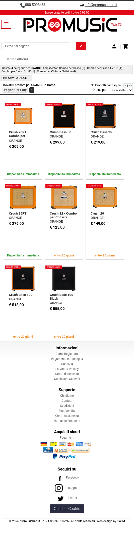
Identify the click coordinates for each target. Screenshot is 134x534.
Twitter (67, 498)
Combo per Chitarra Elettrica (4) (56, 71)
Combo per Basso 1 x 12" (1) (104, 68)
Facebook (67, 477)
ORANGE (15, 141)
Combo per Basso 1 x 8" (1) (18, 71)
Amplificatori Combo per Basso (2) (64, 68)
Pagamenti (67, 437)
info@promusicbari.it (101, 5)
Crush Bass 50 (60, 132)
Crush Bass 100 (20, 295)
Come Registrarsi (67, 354)
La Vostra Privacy (67, 369)
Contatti (67, 401)
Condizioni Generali (67, 379)
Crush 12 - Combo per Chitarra (63, 215)
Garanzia (67, 364)
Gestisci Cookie (67, 508)
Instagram (67, 488)
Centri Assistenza (67, 416)
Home (10, 59)
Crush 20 (97, 213)
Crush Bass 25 (101, 132)
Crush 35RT (18, 213)
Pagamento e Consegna (67, 359)
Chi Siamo (67, 395)
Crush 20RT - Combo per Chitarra (19, 136)
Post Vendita (67, 411)
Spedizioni (67, 406)
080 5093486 (35, 5)
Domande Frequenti (67, 421)
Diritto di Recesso (67, 374)
